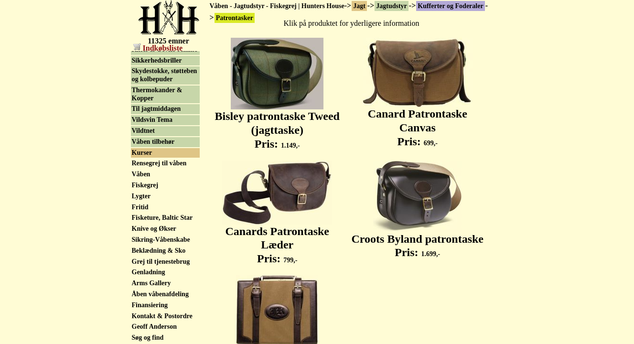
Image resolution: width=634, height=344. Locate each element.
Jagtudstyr (391, 6)
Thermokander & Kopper (157, 187)
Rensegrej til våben (159, 256)
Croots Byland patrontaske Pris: (418, 240)
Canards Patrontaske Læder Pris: (277, 240)
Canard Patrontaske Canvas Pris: (418, 122)
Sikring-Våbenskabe (161, 333)
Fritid (140, 300)
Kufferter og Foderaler (450, 6)
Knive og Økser (154, 322)
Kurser (142, 246)
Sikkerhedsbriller (157, 154)
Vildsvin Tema (152, 213)
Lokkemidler (150, 99)
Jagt (359, 6)
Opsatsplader (151, 121)
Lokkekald (147, 88)
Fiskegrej (145, 278)
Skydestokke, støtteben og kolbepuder (164, 168)
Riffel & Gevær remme (164, 143)
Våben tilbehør (153, 235)
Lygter (141, 110)
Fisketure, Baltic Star (162, 311)
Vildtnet (143, 224)
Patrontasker (150, 55)
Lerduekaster (151, 66)
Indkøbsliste (158, 48)
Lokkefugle (148, 77)
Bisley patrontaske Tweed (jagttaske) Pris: (277, 124)
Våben (141, 267)
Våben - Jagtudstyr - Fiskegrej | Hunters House (277, 6)
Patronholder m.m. (159, 132)
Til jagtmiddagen (156, 202)
